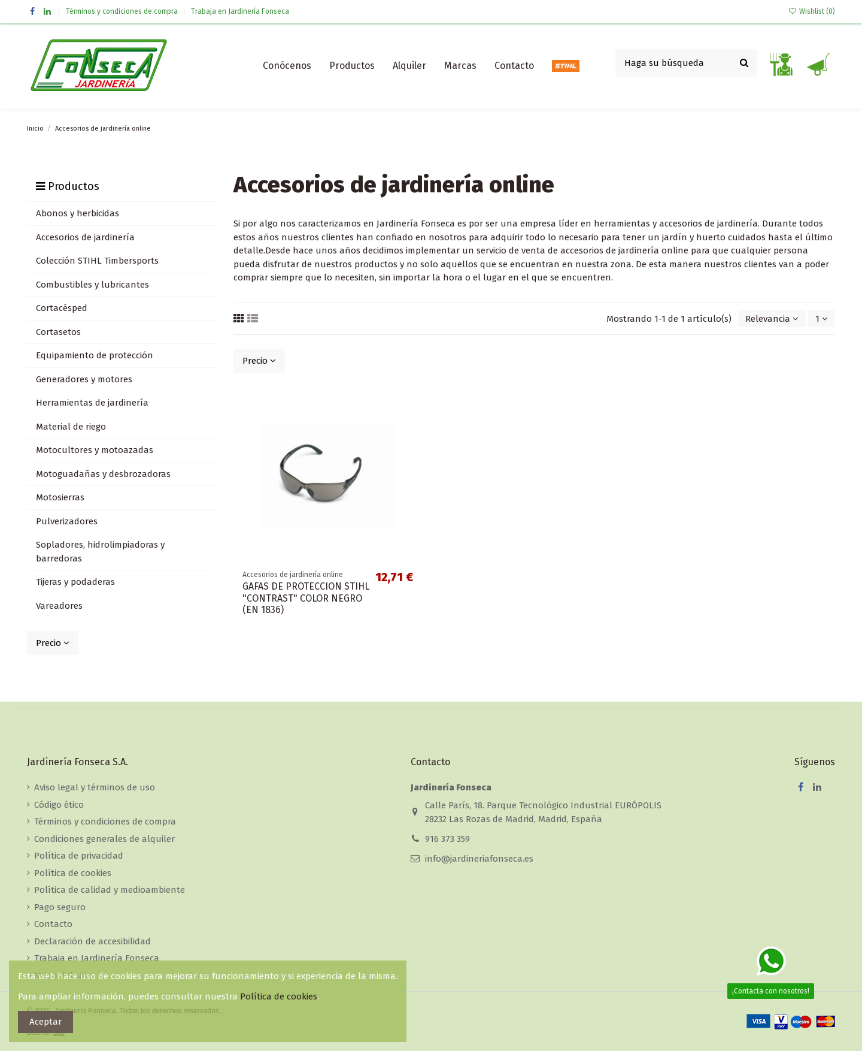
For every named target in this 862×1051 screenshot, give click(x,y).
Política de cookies (72, 873)
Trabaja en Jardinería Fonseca (240, 11)
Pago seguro (60, 907)
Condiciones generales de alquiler (104, 838)
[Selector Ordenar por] (772, 319)
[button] (352, 66)
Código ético (59, 804)
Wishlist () (811, 11)
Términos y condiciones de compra (123, 11)
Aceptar (45, 1021)
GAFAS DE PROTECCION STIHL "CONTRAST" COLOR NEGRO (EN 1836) (305, 598)
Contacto (53, 924)
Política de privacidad (78, 855)
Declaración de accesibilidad (92, 941)
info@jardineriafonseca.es (479, 858)
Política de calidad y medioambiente (109, 889)
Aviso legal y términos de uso (94, 787)
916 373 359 (447, 838)
